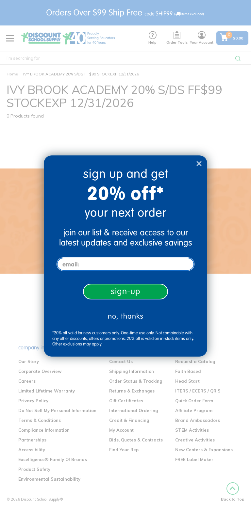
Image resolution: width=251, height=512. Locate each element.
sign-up (126, 291)
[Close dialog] (199, 163)
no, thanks (125, 316)
